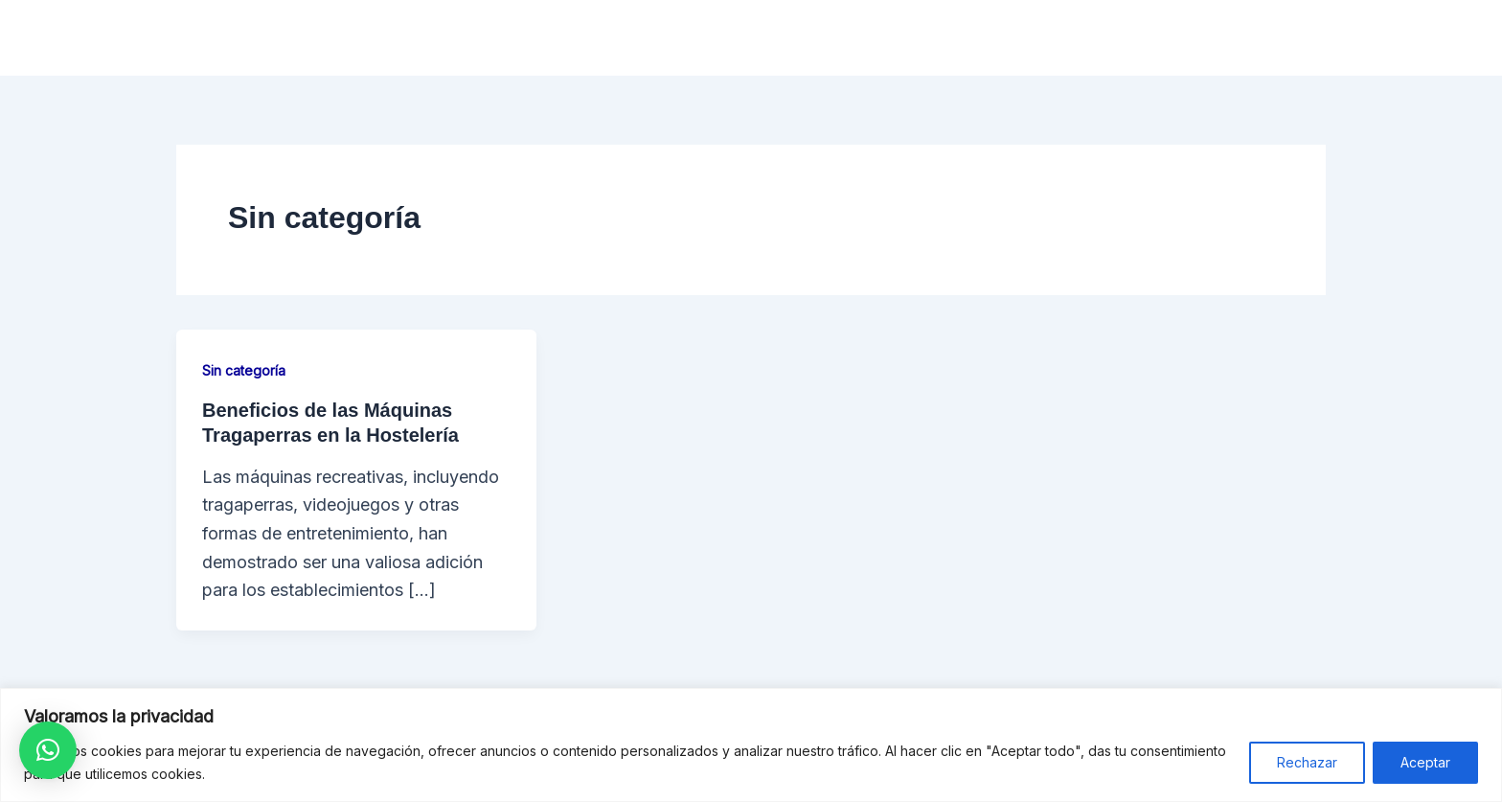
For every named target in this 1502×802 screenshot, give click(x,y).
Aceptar (1425, 762)
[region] (751, 745)
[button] (48, 750)
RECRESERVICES (318, 38)
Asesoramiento (1116, 38)
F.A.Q (1232, 38)
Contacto (1325, 38)
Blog (1415, 38)
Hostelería (853, 38)
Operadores (975, 38)
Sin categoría (243, 370)
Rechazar (1307, 762)
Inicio (758, 38)
